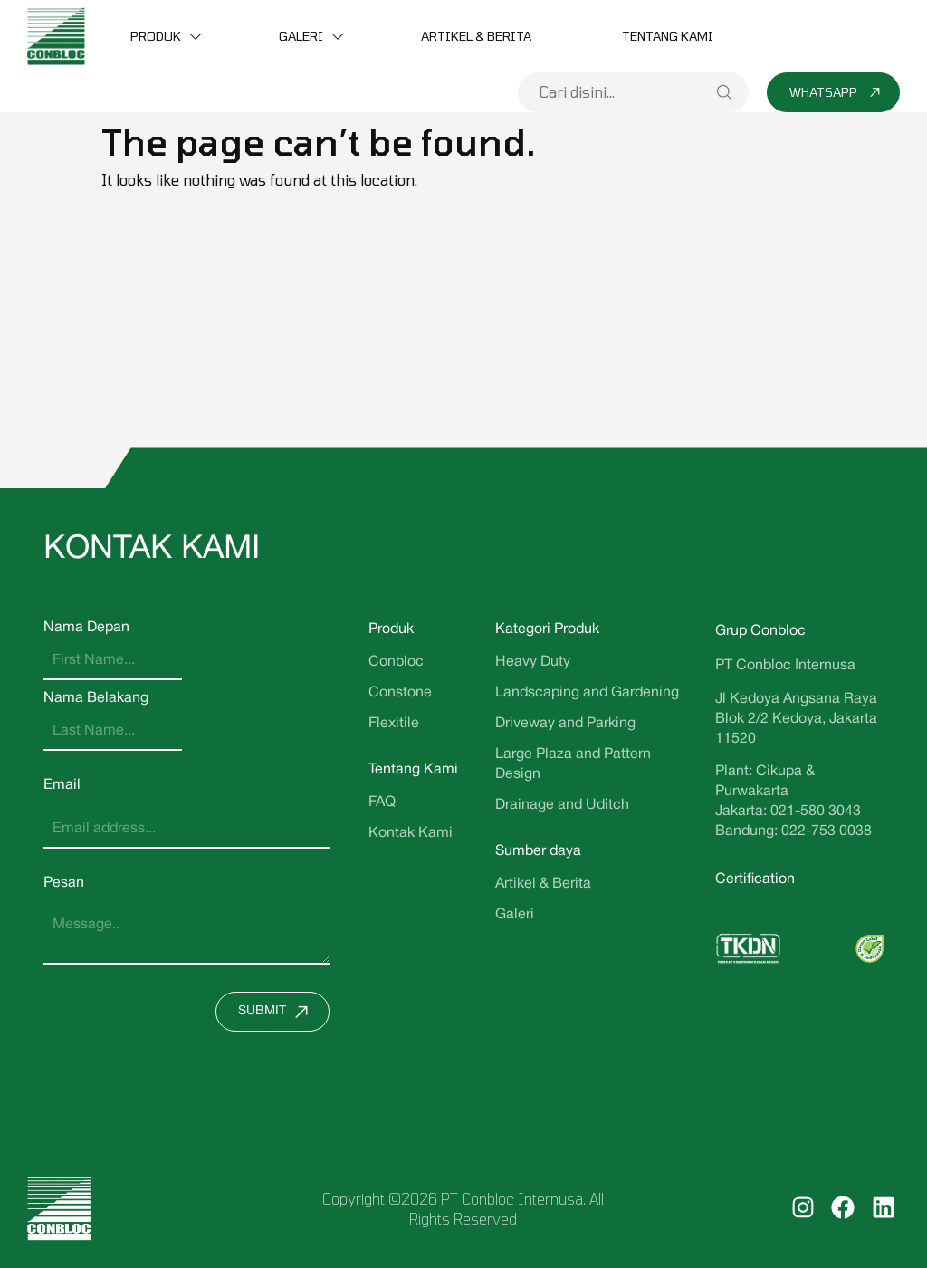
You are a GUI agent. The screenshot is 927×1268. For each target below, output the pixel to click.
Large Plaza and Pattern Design (573, 764)
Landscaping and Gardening (587, 693)
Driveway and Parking (565, 723)
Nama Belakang (95, 698)
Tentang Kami (667, 35)
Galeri (301, 35)
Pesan (63, 883)
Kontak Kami (410, 833)
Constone (400, 693)
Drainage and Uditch (562, 805)
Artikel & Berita (476, 35)
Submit (277, 1011)
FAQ (382, 802)
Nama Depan (86, 627)
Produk (155, 35)
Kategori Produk (547, 629)
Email (62, 785)
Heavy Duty (532, 662)
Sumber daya (538, 851)
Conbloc (396, 662)
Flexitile (393, 723)
